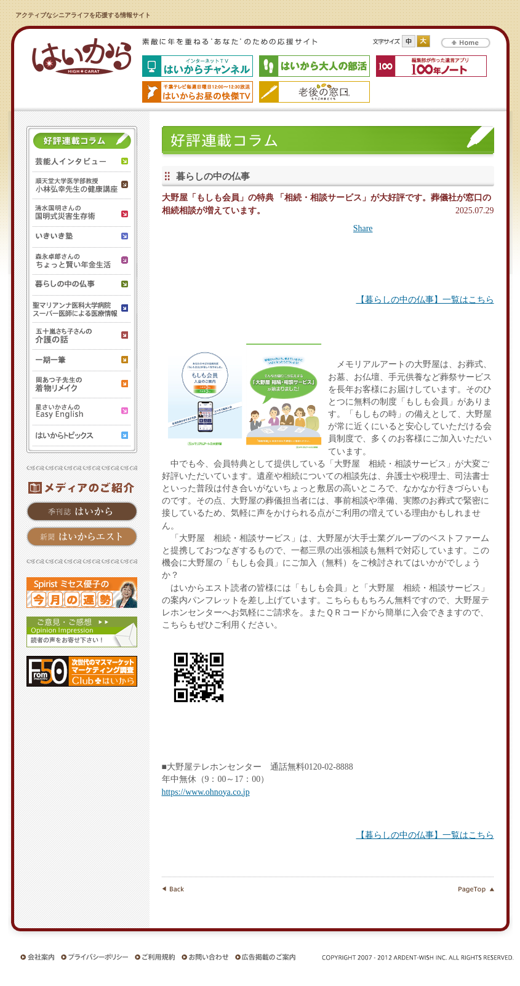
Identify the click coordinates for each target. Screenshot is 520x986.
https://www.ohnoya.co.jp (206, 792)
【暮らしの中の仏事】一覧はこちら (425, 299)
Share (363, 228)
